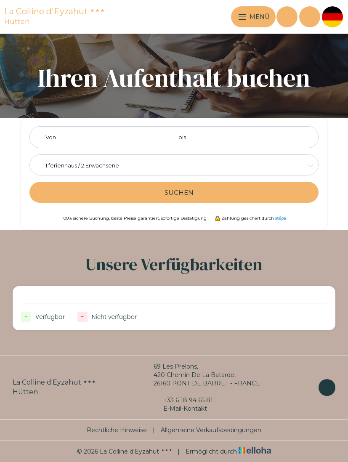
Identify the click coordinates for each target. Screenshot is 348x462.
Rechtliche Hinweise (117, 430)
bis (182, 137)
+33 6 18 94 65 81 (183, 400)
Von (50, 137)
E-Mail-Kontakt (180, 408)
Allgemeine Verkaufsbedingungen (211, 430)
